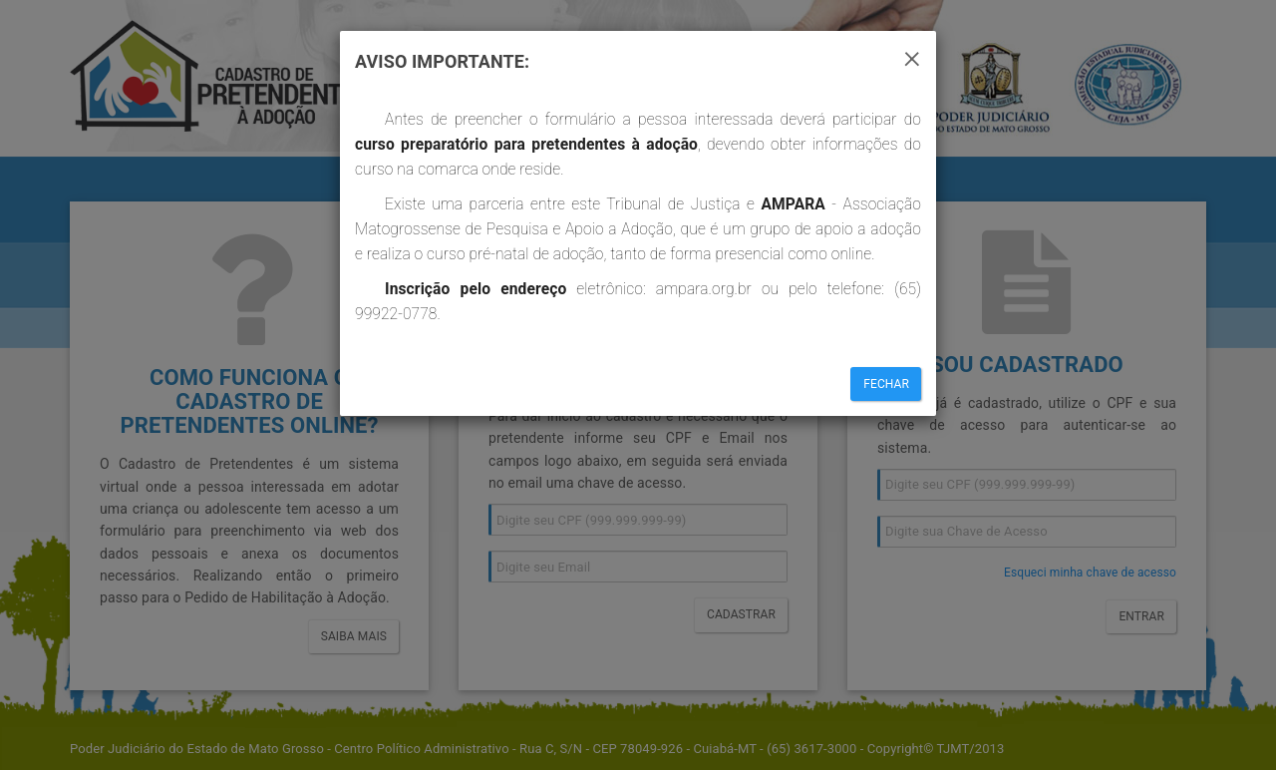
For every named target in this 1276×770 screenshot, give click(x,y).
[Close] (912, 56)
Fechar (886, 384)
